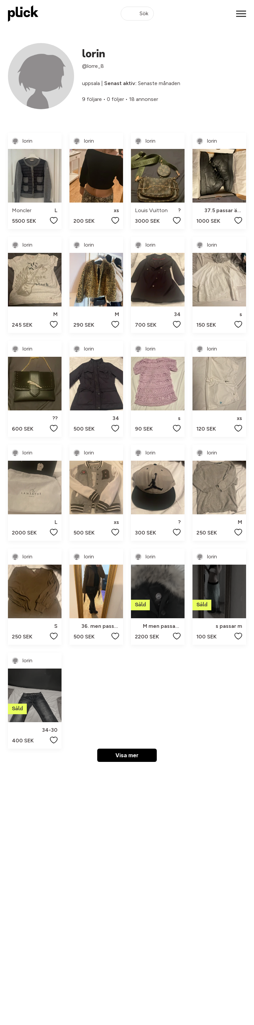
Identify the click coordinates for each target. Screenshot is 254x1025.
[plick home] (23, 13)
